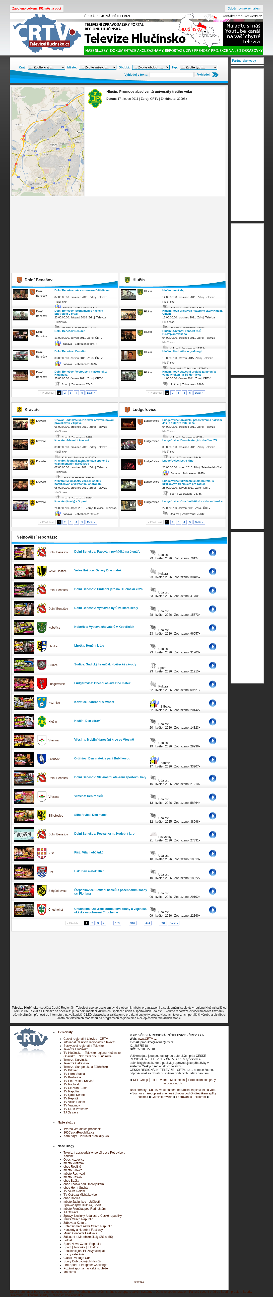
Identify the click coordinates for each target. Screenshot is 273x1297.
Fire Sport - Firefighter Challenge (85, 1265)
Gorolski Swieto (162, 1097)
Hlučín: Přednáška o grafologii (182, 351)
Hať (50, 872)
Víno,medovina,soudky (58, 1291)
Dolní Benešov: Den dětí (70, 351)
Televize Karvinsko (75, 1060)
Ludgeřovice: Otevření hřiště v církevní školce (192, 501)
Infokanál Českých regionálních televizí (89, 1042)
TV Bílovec (70, 1070)
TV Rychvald (72, 1084)
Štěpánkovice (57, 891)
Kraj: (22, 67)
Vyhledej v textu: (136, 74)
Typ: (175, 67)
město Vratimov (73, 1163)
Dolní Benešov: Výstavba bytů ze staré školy (106, 608)
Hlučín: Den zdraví (87, 721)
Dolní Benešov (58, 552)
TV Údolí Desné (74, 1095)
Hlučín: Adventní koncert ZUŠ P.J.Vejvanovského (181, 332)
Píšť (51, 853)
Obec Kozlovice (73, 1159)
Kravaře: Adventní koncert (71, 440)
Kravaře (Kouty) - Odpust (70, 501)
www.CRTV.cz (147, 1039)
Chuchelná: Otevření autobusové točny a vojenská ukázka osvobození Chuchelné (110, 910)
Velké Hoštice (57, 571)
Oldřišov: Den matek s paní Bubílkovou (102, 758)
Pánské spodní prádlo (203, 1291)
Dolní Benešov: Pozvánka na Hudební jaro (104, 833)
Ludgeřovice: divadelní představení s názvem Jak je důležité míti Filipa (192, 421)
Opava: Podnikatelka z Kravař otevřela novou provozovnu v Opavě (84, 421)
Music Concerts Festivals (80, 1233)
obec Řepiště (72, 1166)
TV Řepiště (70, 1098)
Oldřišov (53, 759)
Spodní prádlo (230, 1291)
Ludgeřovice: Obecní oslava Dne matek (102, 683)
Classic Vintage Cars (77, 1258)
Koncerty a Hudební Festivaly (83, 1230)
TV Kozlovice (72, 1077)
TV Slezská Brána (75, 1088)
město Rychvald (74, 1173)
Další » (91, 392)
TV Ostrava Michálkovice (80, 1194)
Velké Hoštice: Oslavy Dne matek (97, 570)
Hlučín (52, 721)
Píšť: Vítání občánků (88, 852)
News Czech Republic (78, 1219)
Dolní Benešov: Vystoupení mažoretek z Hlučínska (80, 373)
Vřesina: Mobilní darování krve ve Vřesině (104, 739)
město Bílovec (72, 1170)
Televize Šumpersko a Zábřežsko (85, 1067)
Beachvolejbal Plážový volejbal (84, 1251)
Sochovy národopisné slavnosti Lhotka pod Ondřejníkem (170, 1093)
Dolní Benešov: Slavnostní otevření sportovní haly (110, 777)
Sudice (53, 665)
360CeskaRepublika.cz (78, 1132)
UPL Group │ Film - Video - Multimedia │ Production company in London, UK (174, 1081)
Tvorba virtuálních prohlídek (82, 1129)
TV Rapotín (71, 1091)
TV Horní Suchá (74, 1074)
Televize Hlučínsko (75, 1049)
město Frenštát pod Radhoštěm (84, 1208)
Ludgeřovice (56, 684)
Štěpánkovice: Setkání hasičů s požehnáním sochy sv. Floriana (110, 891)
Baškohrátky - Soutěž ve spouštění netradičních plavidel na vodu (173, 1090)
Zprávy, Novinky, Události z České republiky (92, 1216)
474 (148, 923)
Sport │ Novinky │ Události (81, 1247)
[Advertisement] (119, 235)
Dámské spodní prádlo (171, 1291)
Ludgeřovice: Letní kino (177, 460)
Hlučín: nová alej (173, 290)
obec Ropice (71, 1198)
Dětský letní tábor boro (25, 1291)
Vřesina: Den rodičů (88, 796)
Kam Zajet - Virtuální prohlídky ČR (86, 1136)
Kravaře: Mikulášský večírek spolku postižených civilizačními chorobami (78, 482)
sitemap (139, 1281)
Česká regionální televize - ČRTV (85, 1039)
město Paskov (72, 1177)
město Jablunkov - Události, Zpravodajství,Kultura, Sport (82, 1203)
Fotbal (67, 1240)
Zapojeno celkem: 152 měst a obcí (36, 8)
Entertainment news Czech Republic (87, 1226)
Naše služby (66, 1122)
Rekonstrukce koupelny (67, 1295)
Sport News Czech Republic (82, 1244)
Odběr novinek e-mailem (244, 8)
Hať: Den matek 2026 (89, 871)
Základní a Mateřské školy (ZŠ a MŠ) (88, 1237)
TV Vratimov (71, 1105)
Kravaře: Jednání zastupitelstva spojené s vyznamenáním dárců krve (81, 462)
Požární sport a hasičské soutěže (85, 1268)
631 (163, 923)
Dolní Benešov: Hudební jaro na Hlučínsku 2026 (108, 589)
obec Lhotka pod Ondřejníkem (83, 1184)
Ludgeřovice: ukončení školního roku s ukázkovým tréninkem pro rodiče (188, 482)
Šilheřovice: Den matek (90, 815)
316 (132, 923)
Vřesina (53, 740)
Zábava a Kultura (74, 1223)
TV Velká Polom (74, 1102)
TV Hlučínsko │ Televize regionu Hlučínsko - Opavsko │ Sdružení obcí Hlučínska (92, 1054)
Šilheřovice (55, 815)
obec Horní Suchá (75, 1187)
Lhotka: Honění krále (89, 645)
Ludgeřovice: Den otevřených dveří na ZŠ (189, 440)
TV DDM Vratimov (75, 1109)
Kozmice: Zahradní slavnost (94, 702)
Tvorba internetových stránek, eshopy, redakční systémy (114, 1291)
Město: (72, 67)
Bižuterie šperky (37, 1295)
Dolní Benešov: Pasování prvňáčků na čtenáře (107, 551)
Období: (124, 67)
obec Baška (71, 1180)
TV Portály (65, 1032)
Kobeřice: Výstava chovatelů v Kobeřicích (104, 627)
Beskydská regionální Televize (83, 1046)
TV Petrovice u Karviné (78, 1081)
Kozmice (54, 703)
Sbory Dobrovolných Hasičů (82, 1261)
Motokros (69, 1272)
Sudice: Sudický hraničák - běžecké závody (105, 664)
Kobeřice (54, 627)
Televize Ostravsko (76, 1063)
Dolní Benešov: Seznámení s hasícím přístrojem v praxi (78, 312)
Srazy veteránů (73, 1254)
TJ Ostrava (70, 1112)
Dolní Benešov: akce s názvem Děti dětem (81, 290)
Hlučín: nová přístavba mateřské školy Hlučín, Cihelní (192, 312)
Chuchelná (55, 909)
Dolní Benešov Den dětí (69, 330)
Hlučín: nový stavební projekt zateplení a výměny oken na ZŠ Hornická (189, 373)
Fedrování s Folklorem (191, 1097)
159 (117, 923)
